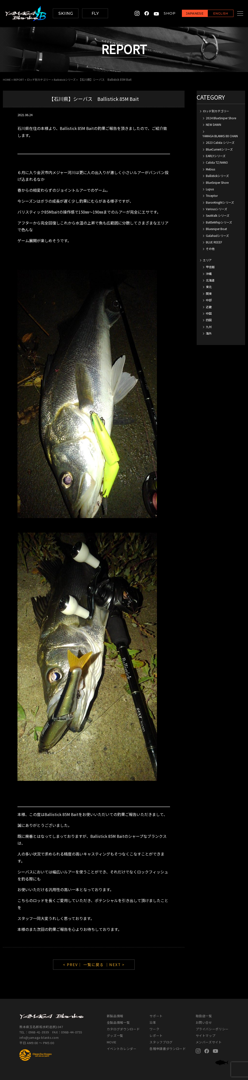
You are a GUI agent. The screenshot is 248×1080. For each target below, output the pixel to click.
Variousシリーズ (216, 209)
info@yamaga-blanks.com (40, 1037)
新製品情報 (115, 1016)
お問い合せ (204, 1022)
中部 (209, 300)
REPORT (19, 79)
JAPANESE (188, 13)
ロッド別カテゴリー (41, 79)
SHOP (163, 13)
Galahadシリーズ (217, 235)
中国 (209, 313)
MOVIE (111, 1042)
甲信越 (210, 267)
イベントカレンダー (122, 1048)
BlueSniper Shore (217, 182)
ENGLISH (214, 13)
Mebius (210, 169)
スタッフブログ (161, 1042)
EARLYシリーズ (215, 156)
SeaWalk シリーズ (217, 215)
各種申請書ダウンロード (167, 1048)
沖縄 (209, 273)
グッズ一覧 (115, 1035)
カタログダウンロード (123, 1029)
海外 (209, 333)
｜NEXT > (115, 964)
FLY (95, 13)
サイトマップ (206, 1035)
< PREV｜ (73, 964)
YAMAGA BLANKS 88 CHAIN (220, 136)
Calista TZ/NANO (217, 162)
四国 (209, 320)
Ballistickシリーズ (68, 79)
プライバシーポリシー (212, 1029)
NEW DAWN (213, 124)
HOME (7, 79)
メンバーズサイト (209, 1042)
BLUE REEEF (214, 242)
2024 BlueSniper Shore (221, 118)
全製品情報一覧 (118, 1022)
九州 (209, 326)
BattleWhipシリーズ (219, 222)
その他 (210, 249)
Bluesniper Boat (216, 229)
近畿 (209, 306)
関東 (209, 293)
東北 (209, 287)
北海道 (210, 280)
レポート (156, 1035)
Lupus (210, 189)
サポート (156, 1016)
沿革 (152, 1022)
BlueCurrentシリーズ (219, 149)
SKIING (65, 13)
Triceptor (212, 195)
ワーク (154, 1029)
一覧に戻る (93, 964)
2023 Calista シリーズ (220, 142)
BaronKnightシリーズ (220, 202)
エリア (207, 260)
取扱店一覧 (204, 1016)
